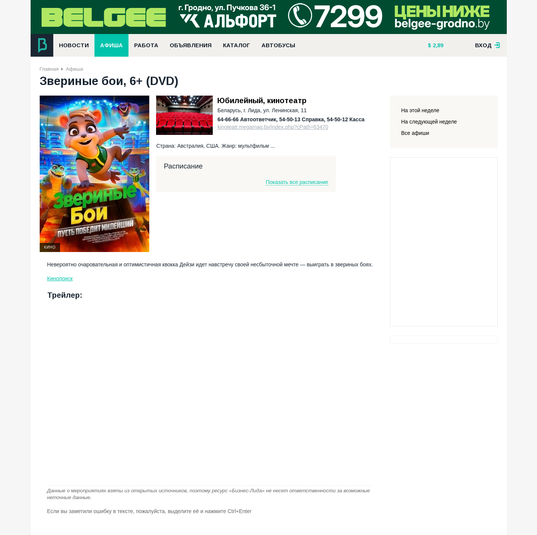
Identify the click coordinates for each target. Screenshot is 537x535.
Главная (49, 69)
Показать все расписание (297, 182)
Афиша (111, 45)
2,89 (437, 45)
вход (487, 45)
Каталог (236, 45)
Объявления (191, 45)
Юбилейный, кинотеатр (261, 100)
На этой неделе (420, 110)
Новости (74, 45)
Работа (146, 45)
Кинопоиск (60, 278)
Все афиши (415, 133)
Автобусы (278, 45)
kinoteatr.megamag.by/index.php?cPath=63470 (272, 127)
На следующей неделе (429, 122)
